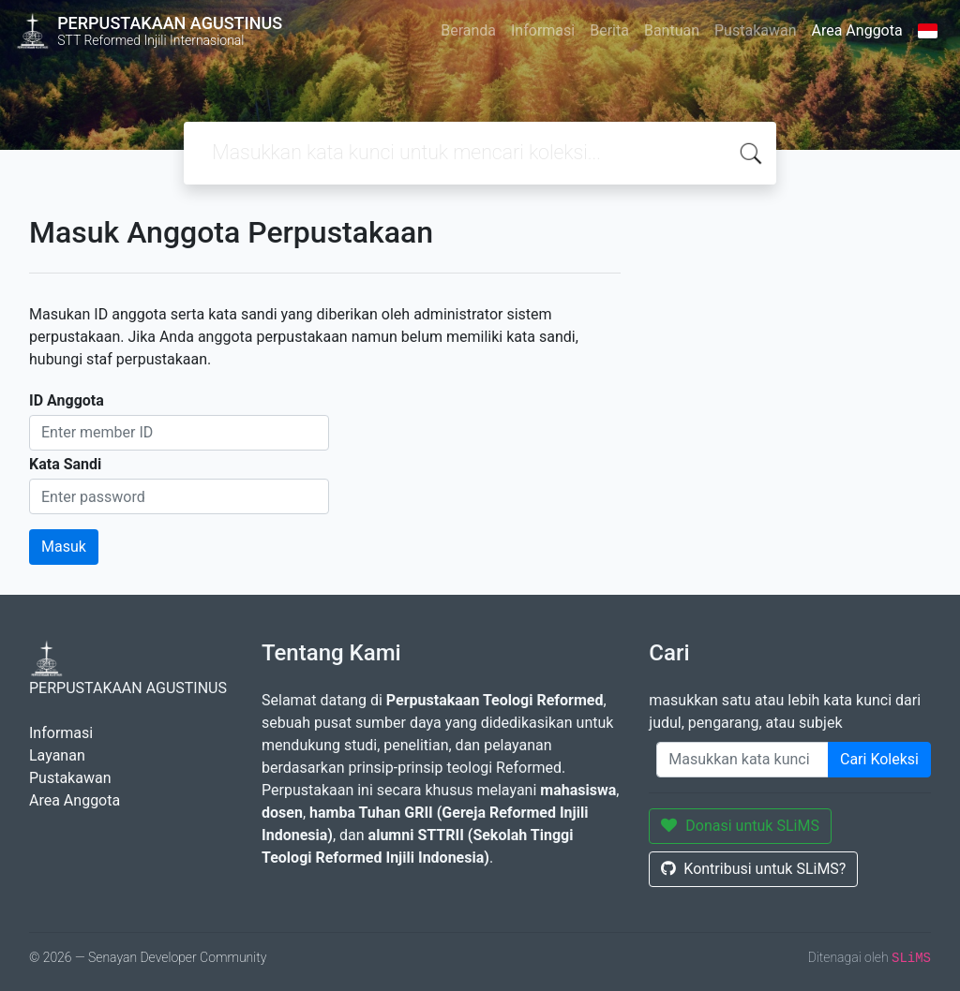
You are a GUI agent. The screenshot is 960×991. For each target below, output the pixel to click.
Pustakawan (755, 30)
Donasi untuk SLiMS (740, 826)
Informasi (543, 30)
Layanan (57, 755)
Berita (609, 30)
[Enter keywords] (742, 759)
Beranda (468, 30)
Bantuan (671, 30)
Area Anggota (857, 30)
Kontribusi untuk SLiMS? (753, 869)
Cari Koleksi (879, 759)
